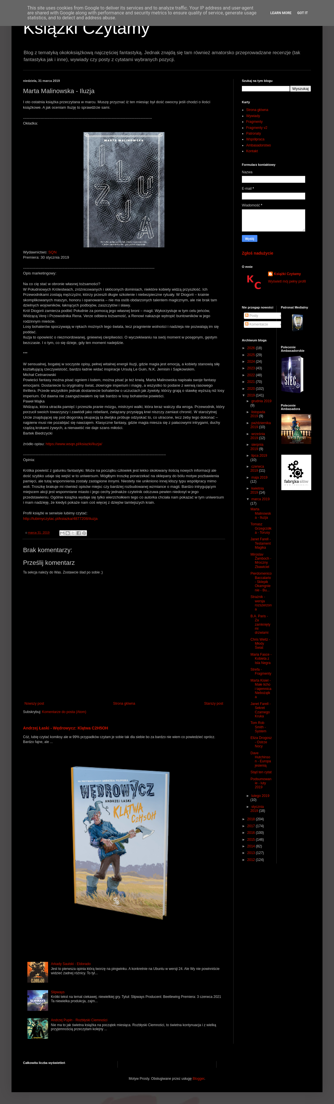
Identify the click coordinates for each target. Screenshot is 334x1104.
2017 (251, 826)
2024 (251, 362)
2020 (251, 389)
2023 (251, 368)
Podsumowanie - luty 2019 (261, 783)
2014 (251, 846)
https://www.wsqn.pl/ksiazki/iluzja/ (73, 444)
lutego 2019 (260, 796)
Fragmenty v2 (256, 128)
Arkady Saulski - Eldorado (71, 964)
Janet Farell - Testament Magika (261, 543)
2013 (251, 853)
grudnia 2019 (261, 401)
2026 (251, 348)
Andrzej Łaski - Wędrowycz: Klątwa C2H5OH (65, 728)
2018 (251, 819)
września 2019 (257, 436)
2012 (251, 860)
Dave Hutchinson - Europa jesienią (261, 759)
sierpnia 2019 (256, 447)
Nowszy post (34, 703)
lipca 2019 (259, 456)
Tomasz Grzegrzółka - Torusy (261, 528)
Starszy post (213, 703)
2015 (251, 840)
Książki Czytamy (86, 27)
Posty (251, 316)
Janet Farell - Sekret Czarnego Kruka (261, 710)
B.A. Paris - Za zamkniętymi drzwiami (260, 624)
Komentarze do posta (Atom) (64, 712)
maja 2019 (259, 477)
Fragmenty (254, 122)
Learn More (281, 13)
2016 (251, 833)
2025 (251, 355)
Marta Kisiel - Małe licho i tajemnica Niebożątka (261, 688)
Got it (302, 13)
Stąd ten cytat (261, 772)
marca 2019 (260, 499)
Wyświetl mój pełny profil (287, 281)
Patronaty (253, 133)
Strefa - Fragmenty (261, 671)
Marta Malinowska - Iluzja (261, 513)
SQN (52, 252)
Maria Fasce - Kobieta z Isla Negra (261, 658)
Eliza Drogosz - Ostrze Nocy (261, 742)
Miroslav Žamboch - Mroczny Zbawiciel (261, 560)
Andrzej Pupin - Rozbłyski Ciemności (79, 1020)
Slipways (57, 992)
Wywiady (253, 116)
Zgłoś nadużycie (257, 253)
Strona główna (124, 703)
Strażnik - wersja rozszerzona (261, 603)
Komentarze (256, 324)
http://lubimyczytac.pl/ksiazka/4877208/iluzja (60, 518)
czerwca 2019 (257, 468)
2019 (251, 395)
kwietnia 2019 (257, 490)
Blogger (198, 1079)
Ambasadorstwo (258, 145)
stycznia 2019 (257, 809)
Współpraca (255, 139)
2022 (251, 375)
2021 (251, 382)
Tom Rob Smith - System (258, 727)
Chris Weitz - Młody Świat (260, 643)
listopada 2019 (257, 414)
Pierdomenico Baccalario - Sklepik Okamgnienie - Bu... (261, 581)
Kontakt (252, 151)
